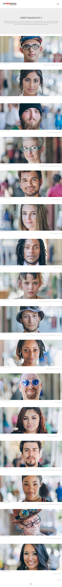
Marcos (60, 469)
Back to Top (59, 580)
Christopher (59, 538)
